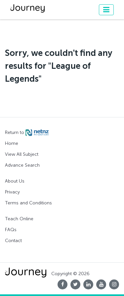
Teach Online (19, 219)
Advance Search (22, 165)
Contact (13, 240)
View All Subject (21, 154)
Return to (27, 132)
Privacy (12, 192)
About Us (14, 181)
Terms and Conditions (28, 203)
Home (11, 143)
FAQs (11, 230)
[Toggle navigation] (106, 9)
